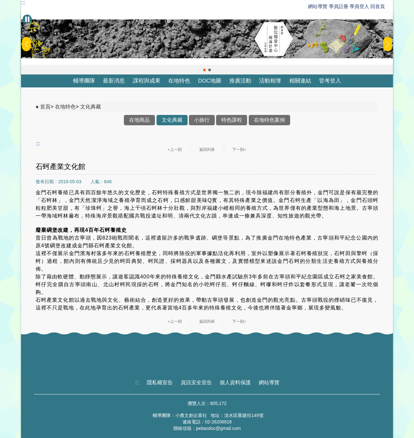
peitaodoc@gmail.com (218, 428)
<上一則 (175, 150)
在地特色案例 (269, 120)
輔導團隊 (84, 81)
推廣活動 (240, 81)
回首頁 (377, 6)
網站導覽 (317, 6)
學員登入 (359, 6)
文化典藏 (90, 106)
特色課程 (231, 120)
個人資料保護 (235, 382)
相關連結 (300, 81)
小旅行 (202, 120)
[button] (204, 70)
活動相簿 (270, 81)
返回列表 (207, 150)
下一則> (239, 150)
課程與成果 (146, 81)
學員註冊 (338, 6)
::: (23, 2)
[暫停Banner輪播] (27, 19)
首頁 (45, 106)
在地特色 (179, 81)
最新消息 (114, 81)
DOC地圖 (210, 81)
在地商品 (139, 120)
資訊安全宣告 (196, 382)
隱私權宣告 (160, 382)
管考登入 (330, 81)
